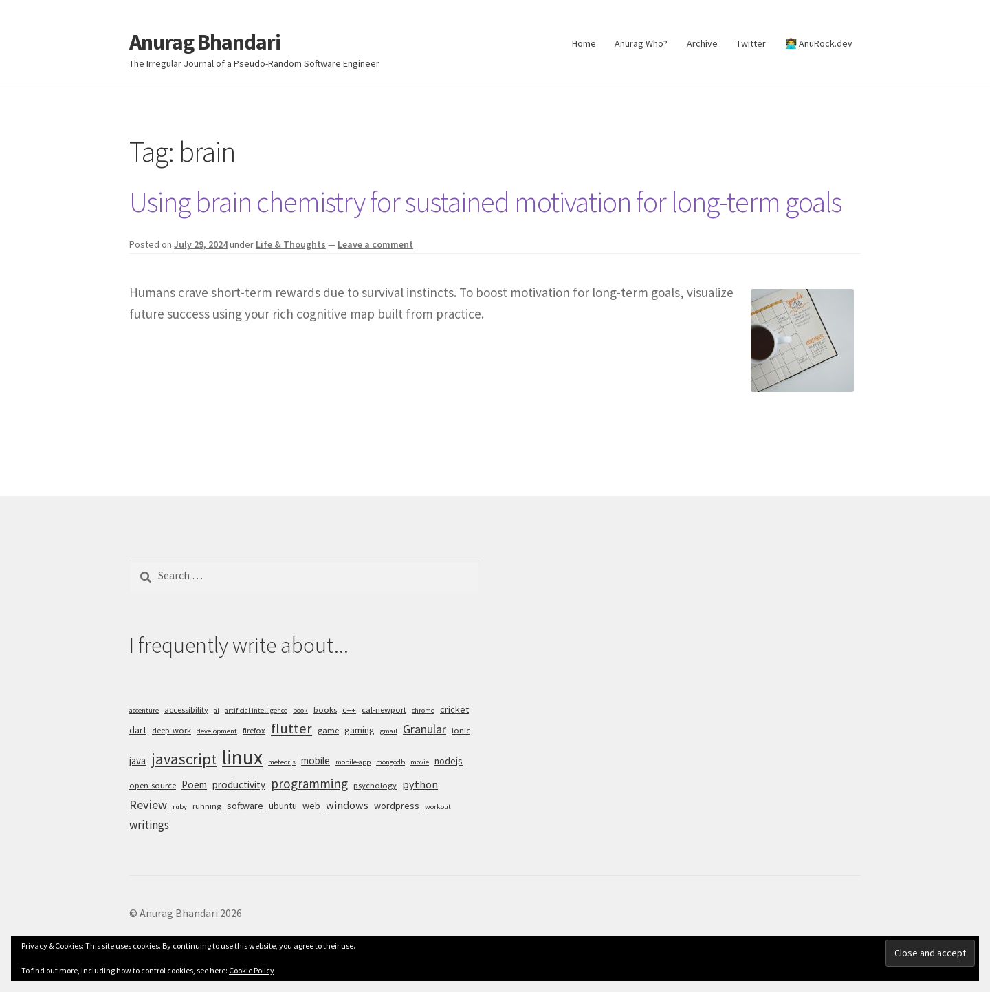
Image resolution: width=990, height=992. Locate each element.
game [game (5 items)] (328, 730)
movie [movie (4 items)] (419, 761)
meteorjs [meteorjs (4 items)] (282, 761)
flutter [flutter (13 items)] (291, 728)
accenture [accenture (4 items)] (144, 710)
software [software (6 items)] (245, 805)
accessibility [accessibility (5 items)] (186, 709)
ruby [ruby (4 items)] (180, 806)
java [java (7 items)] (137, 760)
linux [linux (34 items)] (242, 757)
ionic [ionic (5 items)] (461, 730)
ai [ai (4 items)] (216, 710)
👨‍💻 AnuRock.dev (818, 43)
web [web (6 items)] (311, 805)
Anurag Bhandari (204, 42)
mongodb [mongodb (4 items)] (390, 761)
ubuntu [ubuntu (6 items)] (283, 805)
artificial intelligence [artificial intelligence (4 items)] (256, 710)
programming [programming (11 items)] (309, 783)
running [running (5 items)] (206, 806)
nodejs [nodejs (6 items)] (448, 761)
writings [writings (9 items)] (149, 824)
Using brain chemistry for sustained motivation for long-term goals (485, 201)
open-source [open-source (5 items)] (152, 785)
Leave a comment (375, 244)
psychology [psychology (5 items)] (375, 785)
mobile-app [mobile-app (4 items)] (353, 761)
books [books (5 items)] (325, 709)
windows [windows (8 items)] (347, 805)
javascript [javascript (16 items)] (184, 758)
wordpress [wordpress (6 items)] (396, 805)
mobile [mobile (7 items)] (315, 760)
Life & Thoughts (291, 244)
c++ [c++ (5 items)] (349, 709)
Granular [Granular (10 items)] (424, 729)
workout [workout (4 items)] (438, 806)
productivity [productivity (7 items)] (238, 784)
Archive (702, 43)
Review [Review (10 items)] (148, 804)
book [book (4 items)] (300, 710)
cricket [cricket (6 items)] (454, 709)
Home (584, 43)
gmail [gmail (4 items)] (388, 730)
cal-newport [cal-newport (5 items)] (384, 709)
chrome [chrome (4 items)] (423, 710)
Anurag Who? (641, 43)
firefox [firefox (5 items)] (254, 730)
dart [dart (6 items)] (137, 730)
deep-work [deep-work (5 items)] (171, 730)
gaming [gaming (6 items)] (359, 730)
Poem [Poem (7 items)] (194, 784)
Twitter (751, 43)
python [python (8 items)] (420, 784)
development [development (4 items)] (217, 730)
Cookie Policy (251, 970)
